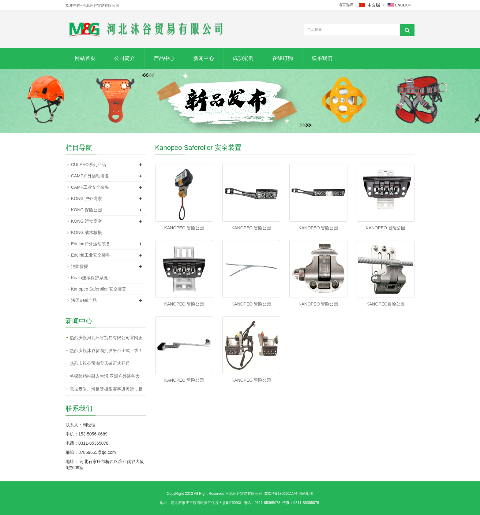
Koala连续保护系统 (89, 277)
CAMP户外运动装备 (90, 175)
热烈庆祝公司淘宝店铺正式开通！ (102, 363)
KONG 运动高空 (86, 221)
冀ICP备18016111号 (281, 493)
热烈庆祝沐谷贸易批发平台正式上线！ (106, 350)
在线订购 (282, 58)
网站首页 (85, 58)
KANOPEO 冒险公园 (184, 227)
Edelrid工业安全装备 (90, 255)
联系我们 (322, 58)
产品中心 (164, 58)
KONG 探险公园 (86, 209)
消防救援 (79, 266)
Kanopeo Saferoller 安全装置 (98, 289)
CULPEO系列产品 (88, 164)
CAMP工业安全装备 (90, 187)
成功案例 (243, 58)
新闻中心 (203, 58)
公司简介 (124, 58)
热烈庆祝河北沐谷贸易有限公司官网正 (106, 337)
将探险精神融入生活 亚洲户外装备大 (105, 376)
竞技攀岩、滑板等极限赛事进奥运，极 (106, 389)
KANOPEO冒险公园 (385, 304)
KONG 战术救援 (86, 232)
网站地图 (305, 493)
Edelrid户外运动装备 (90, 243)
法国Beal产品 (84, 300)
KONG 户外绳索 (86, 198)
